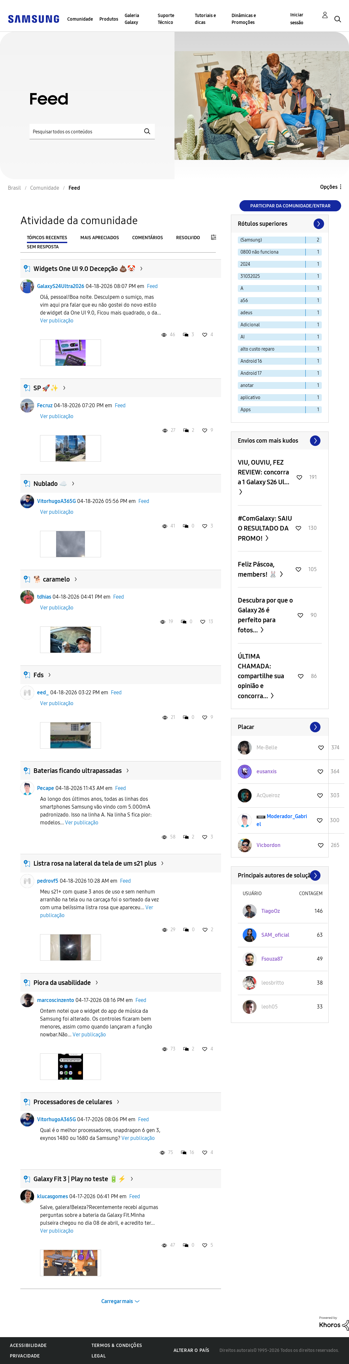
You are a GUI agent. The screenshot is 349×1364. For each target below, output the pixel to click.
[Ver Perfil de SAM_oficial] (275, 935)
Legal (99, 1356)
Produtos (108, 19)
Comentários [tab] (147, 237)
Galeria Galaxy (132, 19)
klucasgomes (52, 1196)
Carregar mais (117, 1301)
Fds (38, 675)
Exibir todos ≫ (279, 441)
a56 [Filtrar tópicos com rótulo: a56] (244, 300)
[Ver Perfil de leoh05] (269, 1007)
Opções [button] (329, 187)
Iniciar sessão (296, 19)
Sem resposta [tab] (43, 247)
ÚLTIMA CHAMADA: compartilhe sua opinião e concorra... (261, 676)
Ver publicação (56, 320)
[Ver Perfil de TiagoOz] (270, 911)
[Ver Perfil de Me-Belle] (267, 747)
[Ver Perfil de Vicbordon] (268, 845)
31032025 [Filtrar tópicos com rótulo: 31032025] (250, 276)
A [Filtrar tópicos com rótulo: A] (241, 288)
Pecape (45, 788)
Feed (152, 286)
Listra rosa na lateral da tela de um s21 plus (94, 863)
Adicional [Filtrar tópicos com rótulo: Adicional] (250, 325)
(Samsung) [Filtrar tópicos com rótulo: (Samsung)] (251, 240)
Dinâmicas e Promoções (244, 19)
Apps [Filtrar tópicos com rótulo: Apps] (245, 410)
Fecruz (44, 405)
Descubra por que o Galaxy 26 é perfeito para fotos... (265, 615)
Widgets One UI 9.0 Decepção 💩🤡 (84, 269)
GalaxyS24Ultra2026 (60, 286)
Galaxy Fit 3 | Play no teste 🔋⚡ (79, 1179)
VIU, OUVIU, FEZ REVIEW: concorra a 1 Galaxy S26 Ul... (263, 472)
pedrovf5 (47, 881)
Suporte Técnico (166, 19)
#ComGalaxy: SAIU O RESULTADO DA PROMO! (265, 528)
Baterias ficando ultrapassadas (77, 771)
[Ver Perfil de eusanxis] (267, 771)
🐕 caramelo (51, 579)
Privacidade (25, 1356)
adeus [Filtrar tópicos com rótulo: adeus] (246, 313)
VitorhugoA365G (56, 501)
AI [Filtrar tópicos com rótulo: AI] (242, 337)
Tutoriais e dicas (205, 19)
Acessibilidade (28, 1345)
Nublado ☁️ (50, 484)
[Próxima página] (318, 224)
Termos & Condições (117, 1345)
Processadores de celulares (72, 1102)
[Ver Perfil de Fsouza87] (272, 959)
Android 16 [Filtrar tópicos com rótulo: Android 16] (251, 361)
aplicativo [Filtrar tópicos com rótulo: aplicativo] (250, 397)
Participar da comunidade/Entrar (290, 206)
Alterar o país (192, 1350)
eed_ (43, 692)
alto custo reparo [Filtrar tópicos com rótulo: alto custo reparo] (257, 349)
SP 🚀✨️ (45, 388)
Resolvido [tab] (188, 237)
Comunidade (80, 19)
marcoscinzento (55, 1000)
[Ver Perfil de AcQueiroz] (268, 795)
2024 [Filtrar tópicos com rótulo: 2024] (245, 264)
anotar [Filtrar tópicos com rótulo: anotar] (247, 385)
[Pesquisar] (92, 131)
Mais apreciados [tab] (99, 237)
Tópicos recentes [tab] (47, 237)
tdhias (44, 597)
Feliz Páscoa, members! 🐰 (258, 569)
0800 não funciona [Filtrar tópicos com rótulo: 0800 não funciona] (259, 252)
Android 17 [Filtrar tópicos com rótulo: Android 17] (251, 373)
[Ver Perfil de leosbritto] (272, 983)
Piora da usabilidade (62, 983)
